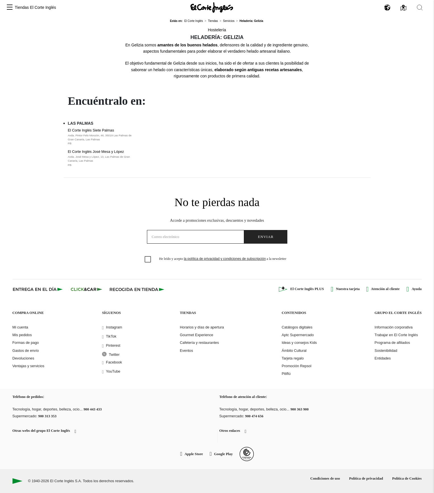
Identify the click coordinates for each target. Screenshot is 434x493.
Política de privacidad (366, 478)
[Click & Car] (86, 289)
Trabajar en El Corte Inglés (396, 335)
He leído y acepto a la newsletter (222, 259)
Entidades (383, 358)
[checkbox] (148, 259)
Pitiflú (286, 373)
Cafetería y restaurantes (199, 342)
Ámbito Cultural (294, 350)
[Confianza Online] (247, 454)
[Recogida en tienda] (137, 289)
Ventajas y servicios (28, 366)
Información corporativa (394, 327)
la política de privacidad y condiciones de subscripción (225, 259)
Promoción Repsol (297, 366)
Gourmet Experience (196, 335)
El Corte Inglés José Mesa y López (103, 158)
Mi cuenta (20, 327)
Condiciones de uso (325, 478)
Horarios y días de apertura (202, 327)
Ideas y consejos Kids (299, 342)
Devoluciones (23, 358)
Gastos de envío (26, 350)
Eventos (186, 350)
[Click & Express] (38, 289)
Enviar (265, 237)
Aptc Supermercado (298, 335)
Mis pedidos (22, 335)
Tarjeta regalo (293, 358)
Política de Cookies (407, 478)
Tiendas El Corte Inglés (35, 7)
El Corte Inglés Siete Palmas (103, 137)
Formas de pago (26, 342)
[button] (10, 7)
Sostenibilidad (386, 350)
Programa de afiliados (392, 342)
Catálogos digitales (297, 327)
